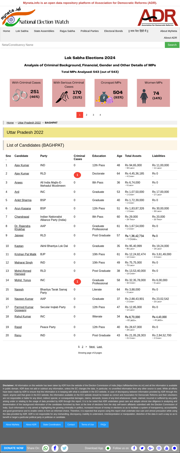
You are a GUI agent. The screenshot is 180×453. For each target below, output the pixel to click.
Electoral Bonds (113, 30)
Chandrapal (22, 216)
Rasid (18, 327)
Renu (18, 335)
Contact (71, 424)
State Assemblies (44, 30)
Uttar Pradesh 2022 (29, 122)
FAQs (103, 424)
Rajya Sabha (67, 30)
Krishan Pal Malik (25, 254)
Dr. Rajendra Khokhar (22, 228)
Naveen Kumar (24, 298)
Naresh (19, 289)
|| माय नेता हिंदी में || (138, 30)
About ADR (170, 37)
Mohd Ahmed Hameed (23, 272)
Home (6, 30)
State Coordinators (52, 424)
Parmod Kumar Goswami (24, 309)
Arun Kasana (23, 208)
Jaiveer (19, 235)
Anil (17, 191)
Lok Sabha (22, 30)
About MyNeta (168, 30)
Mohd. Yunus (23, 280)
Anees (19, 182)
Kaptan (19, 245)
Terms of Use (88, 424)
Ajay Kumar (22, 165)
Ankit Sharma (23, 200)
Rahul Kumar (23, 316)
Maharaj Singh (24, 262)
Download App (94, 448)
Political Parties (90, 30)
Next (92, 346)
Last (100, 346)
